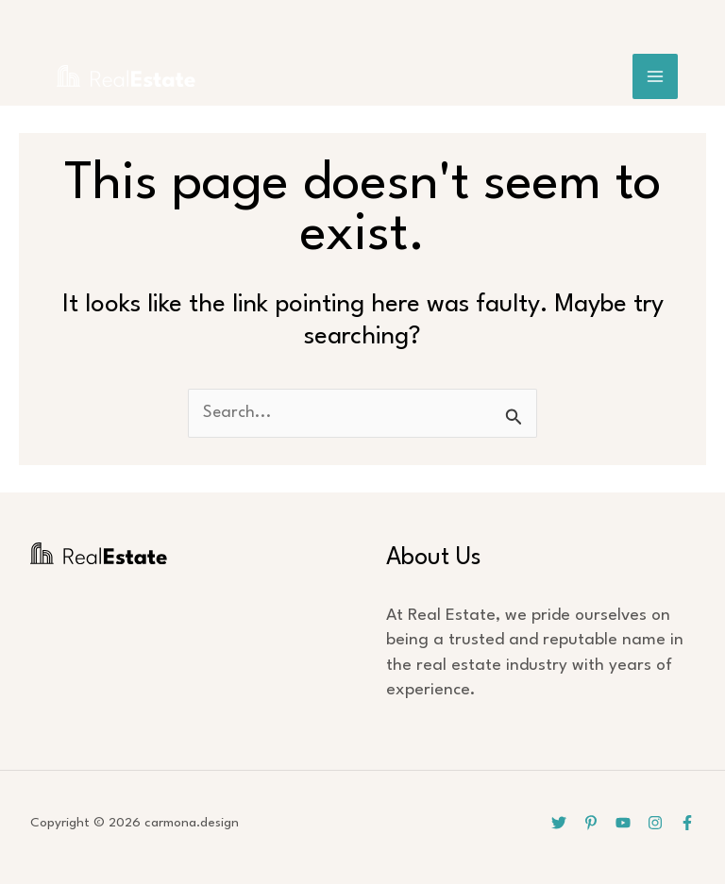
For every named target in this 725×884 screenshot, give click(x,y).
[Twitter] (558, 822)
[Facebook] (687, 822)
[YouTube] (623, 822)
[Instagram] (655, 822)
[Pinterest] (591, 822)
